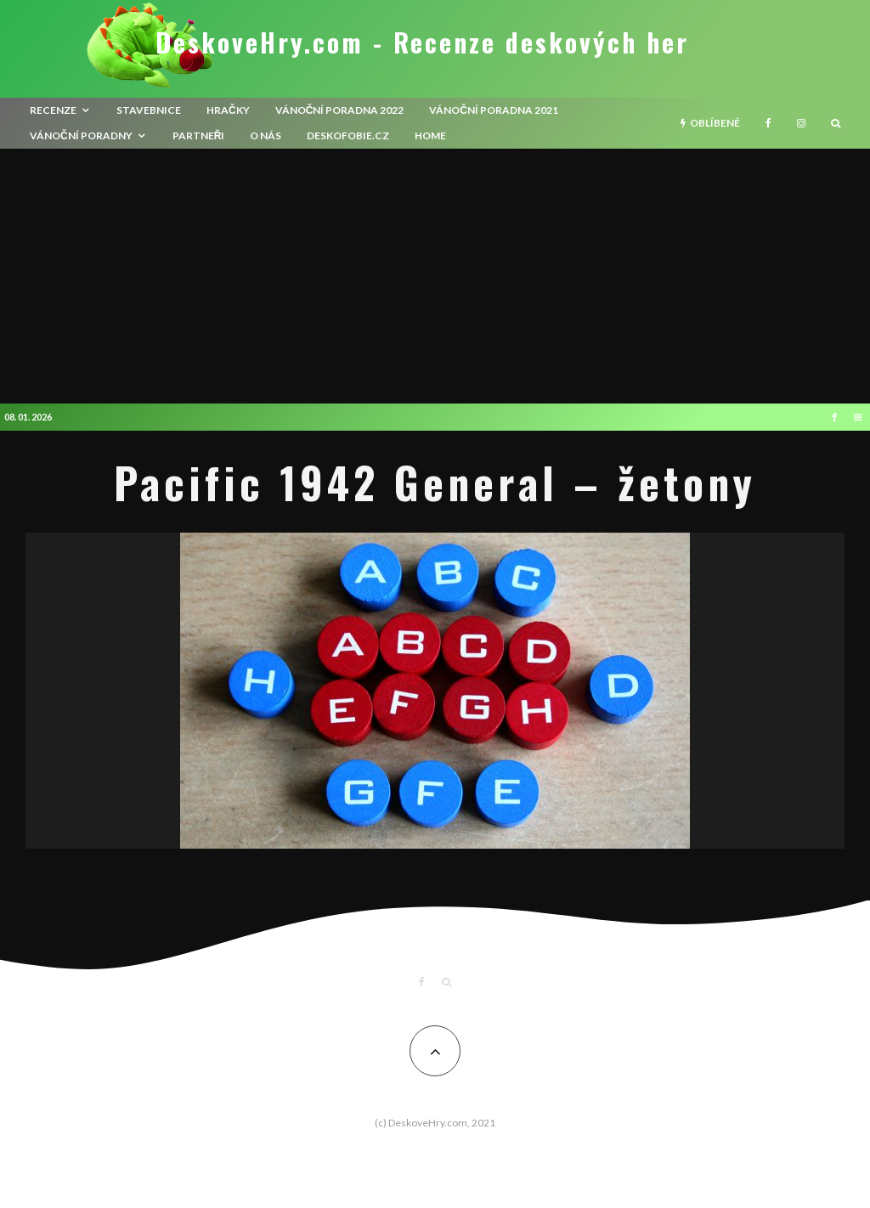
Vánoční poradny (81, 135)
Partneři (198, 135)
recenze (53, 110)
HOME (430, 135)
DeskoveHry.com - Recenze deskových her (422, 42)
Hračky (228, 110)
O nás (265, 135)
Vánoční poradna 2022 (339, 110)
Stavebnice (148, 110)
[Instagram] (801, 123)
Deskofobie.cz (348, 135)
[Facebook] (768, 123)
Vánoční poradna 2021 (493, 110)
